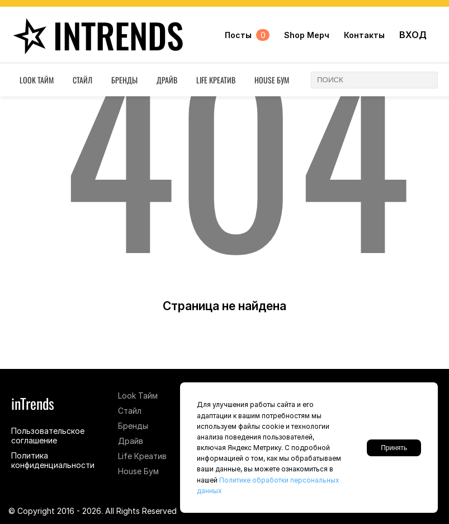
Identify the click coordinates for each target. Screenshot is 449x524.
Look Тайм (37, 80)
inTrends (95, 35)
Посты (247, 35)
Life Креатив (215, 80)
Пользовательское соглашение (47, 435)
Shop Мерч (306, 35)
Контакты (364, 35)
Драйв (167, 80)
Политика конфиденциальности (52, 460)
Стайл (82, 80)
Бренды (124, 80)
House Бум (271, 80)
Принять (394, 448)
